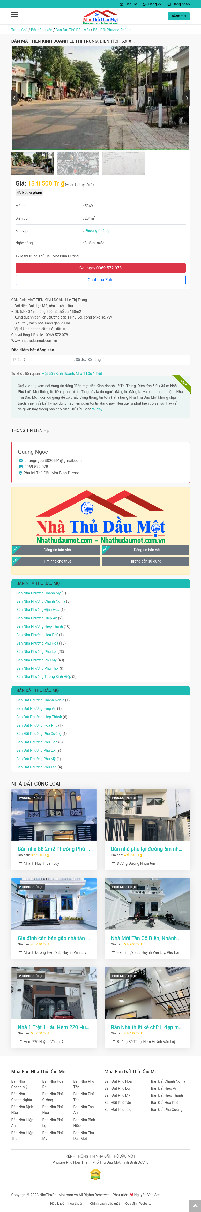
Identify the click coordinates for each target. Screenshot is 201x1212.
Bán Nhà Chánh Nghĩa (21, 1097)
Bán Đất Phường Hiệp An (36, 708)
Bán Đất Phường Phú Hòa (37, 742)
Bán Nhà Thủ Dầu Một (83, 1136)
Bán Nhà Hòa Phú (53, 1084)
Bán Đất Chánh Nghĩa (168, 1081)
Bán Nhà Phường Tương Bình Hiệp (44, 677)
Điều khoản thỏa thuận (66, 1204)
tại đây (97, 409)
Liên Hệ (128, 4)
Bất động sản (41, 30)
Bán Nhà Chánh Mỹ (19, 1084)
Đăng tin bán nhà (57, 550)
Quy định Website (138, 1204)
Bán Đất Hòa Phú (164, 1102)
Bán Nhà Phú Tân (83, 1084)
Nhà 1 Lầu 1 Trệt (89, 374)
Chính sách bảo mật (105, 1204)
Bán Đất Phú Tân (118, 1102)
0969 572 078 (36, 466)
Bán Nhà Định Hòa (22, 1110)
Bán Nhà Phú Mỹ (52, 1136)
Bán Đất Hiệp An (164, 1088)
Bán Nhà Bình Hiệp (84, 1123)
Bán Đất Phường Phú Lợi (112, 30)
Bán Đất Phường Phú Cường (39, 733)
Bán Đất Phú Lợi (117, 1088)
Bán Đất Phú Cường (167, 1109)
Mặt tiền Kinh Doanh (58, 374)
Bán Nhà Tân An (83, 1110)
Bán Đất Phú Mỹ (117, 1095)
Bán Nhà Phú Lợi (52, 1123)
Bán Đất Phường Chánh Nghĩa (40, 700)
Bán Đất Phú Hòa (118, 1081)
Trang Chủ (19, 30)
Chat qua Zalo (100, 279)
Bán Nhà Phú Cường (52, 1097)
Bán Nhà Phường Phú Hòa (37, 643)
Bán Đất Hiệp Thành (167, 1095)
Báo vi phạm (29, 192)
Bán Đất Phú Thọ (118, 1109)
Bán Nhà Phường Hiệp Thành (40, 626)
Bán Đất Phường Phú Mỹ (36, 759)
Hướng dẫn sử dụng (145, 561)
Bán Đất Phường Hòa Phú (37, 725)
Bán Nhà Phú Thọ (83, 1097)
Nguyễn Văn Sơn (147, 1195)
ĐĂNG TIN (179, 16)
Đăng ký (151, 4)
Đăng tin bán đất (147, 550)
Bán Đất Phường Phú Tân (37, 767)
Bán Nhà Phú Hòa (52, 1110)
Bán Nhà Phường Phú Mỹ (37, 660)
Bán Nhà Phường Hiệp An (37, 618)
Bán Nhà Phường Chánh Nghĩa (41, 601)
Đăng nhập (178, 4)
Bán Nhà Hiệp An (22, 1123)
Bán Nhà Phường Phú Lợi (37, 651)
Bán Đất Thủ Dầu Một (73, 30)
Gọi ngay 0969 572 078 (100, 267)
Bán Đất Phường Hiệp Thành (39, 717)
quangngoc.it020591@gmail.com (53, 460)
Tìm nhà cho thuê (57, 561)
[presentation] (15, 98)
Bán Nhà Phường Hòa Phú (37, 635)
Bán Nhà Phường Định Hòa (38, 610)
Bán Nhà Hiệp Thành (22, 1136)
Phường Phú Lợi (97, 230)
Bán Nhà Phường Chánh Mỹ (39, 593)
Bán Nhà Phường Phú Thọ (37, 668)
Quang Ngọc (33, 452)
